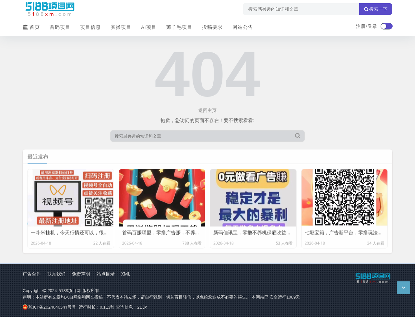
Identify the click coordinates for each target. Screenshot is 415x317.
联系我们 (56, 274)
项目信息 (90, 27)
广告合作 (32, 274)
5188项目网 (70, 290)
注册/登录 (366, 26)
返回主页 (207, 110)
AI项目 (149, 27)
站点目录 (106, 274)
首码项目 (60, 27)
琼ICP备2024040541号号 (49, 307)
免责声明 (81, 274)
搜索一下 (375, 9)
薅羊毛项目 (179, 27)
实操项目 (121, 27)
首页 (31, 27)
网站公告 (242, 27)
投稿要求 (212, 27)
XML (125, 274)
